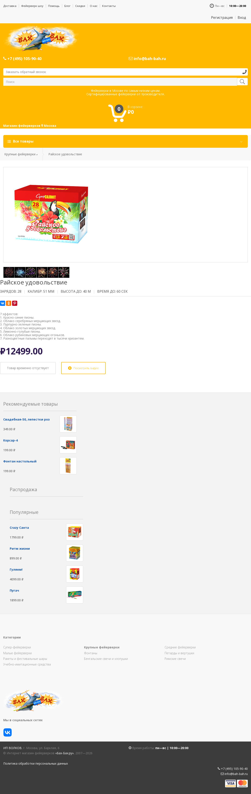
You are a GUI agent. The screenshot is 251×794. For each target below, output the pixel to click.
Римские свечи (175, 659)
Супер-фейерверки (17, 647)
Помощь (54, 6)
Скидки (80, 6)
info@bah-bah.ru (147, 58)
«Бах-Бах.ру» (64, 753)
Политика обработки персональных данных (35, 763)
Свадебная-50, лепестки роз (26, 419)
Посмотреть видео (86, 368)
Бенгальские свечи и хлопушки (106, 659)
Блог (67, 6)
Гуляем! (16, 569)
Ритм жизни (20, 548)
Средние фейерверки (180, 647)
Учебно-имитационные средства (27, 664)
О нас (93, 6)
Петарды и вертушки (179, 653)
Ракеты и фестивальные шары (25, 659)
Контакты (109, 6)
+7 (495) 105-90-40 (22, 58)
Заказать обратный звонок (26, 72)
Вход (242, 17)
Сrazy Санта (19, 528)
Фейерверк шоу (32, 6)
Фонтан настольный (20, 461)
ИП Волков (12, 748)
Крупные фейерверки (19, 154)
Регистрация (222, 17)
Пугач (14, 590)
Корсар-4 (10, 440)
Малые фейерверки (17, 653)
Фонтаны (90, 653)
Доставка (9, 6)
